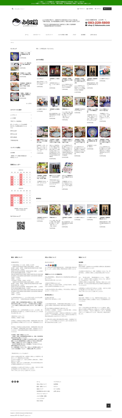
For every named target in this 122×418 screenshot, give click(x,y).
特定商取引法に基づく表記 (43, 391)
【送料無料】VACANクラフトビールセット (79, 110)
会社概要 (83, 34)
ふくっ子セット (40, 78)
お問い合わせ (93, 34)
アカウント (82, 8)
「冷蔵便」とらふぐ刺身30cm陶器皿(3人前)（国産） (25, 54)
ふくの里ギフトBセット (42, 109)
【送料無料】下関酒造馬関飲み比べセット (92, 79)
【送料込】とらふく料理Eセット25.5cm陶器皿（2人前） (42, 141)
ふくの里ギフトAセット (105, 78)
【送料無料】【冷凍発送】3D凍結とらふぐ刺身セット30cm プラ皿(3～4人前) (105, 141)
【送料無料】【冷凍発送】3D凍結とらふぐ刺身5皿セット (67, 80)
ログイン (99, 8)
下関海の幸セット (65, 109)
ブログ (74, 34)
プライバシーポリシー (42, 393)
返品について (40, 389)
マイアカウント (57, 381)
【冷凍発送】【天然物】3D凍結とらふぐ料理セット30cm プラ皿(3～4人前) (25, 85)
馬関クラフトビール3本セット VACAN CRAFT (54, 176)
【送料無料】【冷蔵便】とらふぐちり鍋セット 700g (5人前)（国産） (42, 177)
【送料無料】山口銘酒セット (54, 110)
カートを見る (57, 389)
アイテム (106, 8)
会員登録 (90, 8)
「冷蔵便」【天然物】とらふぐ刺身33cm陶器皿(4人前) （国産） (25, 95)
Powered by (20, 415)
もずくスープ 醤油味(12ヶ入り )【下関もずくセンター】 (67, 177)
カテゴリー (37, 34)
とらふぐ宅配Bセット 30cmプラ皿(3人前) (104, 110)
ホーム (26, 34)
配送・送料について (42, 386)
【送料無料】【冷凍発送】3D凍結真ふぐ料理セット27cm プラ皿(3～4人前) (79, 141)
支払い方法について (42, 384)
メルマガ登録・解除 (63, 34)
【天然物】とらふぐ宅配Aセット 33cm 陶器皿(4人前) (25, 74)
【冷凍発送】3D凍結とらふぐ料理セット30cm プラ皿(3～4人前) (67, 141)
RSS (38, 400)
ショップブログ (40, 398)
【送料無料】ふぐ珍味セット (54, 79)
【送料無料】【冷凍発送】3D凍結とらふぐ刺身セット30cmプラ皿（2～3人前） (79, 80)
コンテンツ (49, 34)
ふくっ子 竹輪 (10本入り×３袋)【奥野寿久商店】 (25, 64)
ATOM (41, 400)
